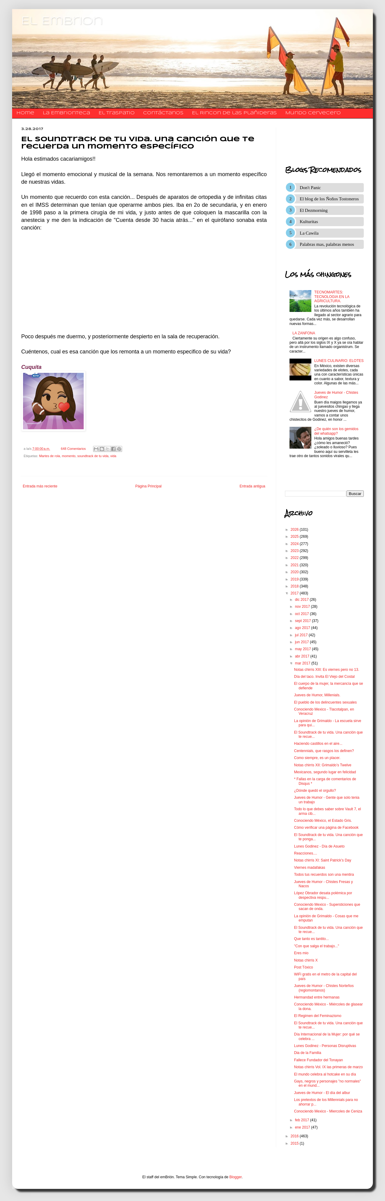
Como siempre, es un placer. (317, 758)
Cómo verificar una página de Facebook (326, 827)
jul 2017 (302, 635)
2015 (295, 1143)
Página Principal (148, 486)
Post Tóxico (303, 967)
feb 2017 (302, 1120)
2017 (295, 593)
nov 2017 (303, 606)
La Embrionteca (66, 113)
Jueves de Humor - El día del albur (322, 1093)
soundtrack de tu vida (93, 456)
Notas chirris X (306, 960)
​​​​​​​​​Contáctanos (163, 113)
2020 (295, 572)
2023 (295, 551)
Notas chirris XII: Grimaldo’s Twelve (322, 765)
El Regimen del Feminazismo (317, 1016)
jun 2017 (302, 642)
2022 (295, 558)
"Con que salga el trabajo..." (316, 946)
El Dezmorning (314, 210)
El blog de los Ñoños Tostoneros (329, 198)
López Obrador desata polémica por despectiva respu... (323, 895)
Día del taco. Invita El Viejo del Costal (324, 676)
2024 (295, 544)
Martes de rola (49, 456)
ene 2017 (303, 1127)
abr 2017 (302, 656)
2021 (295, 565)
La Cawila (309, 233)
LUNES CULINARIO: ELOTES (339, 361)
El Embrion (62, 21)
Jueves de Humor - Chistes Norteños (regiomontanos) (324, 988)
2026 (295, 529)
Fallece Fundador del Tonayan (318, 1060)
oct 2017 (302, 614)
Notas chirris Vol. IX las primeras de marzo (328, 1067)
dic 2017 (302, 599)
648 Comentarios (73, 448)
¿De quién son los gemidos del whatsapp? (336, 431)
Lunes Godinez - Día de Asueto (319, 846)
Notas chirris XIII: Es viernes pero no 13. (326, 669)
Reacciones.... (305, 853)
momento (68, 456)
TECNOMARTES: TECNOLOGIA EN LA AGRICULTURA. (331, 296)
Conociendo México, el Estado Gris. (323, 820)
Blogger (235, 1177)
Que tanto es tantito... (311, 939)
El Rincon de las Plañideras (234, 113)
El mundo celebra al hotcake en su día (325, 1074)
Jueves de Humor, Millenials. (317, 695)
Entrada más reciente (40, 486)
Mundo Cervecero (313, 113)
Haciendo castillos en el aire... (318, 743)
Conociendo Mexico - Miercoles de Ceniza (328, 1111)
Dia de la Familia (307, 1053)
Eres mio (301, 953)
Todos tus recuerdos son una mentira (324, 874)
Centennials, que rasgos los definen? (324, 751)
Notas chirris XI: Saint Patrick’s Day (322, 860)
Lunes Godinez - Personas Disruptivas (325, 1046)
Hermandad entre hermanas (317, 997)
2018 (295, 586)
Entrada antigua (252, 486)
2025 (295, 536)
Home (25, 113)
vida (113, 456)
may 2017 (303, 649)
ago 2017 (303, 628)
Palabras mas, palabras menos (327, 244)
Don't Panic (310, 187)
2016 (295, 1136)
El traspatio (117, 113)
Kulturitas (309, 221)
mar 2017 (303, 663)
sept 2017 (303, 621)
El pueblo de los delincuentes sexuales (325, 702)
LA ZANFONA (304, 333)
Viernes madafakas (309, 867)
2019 (295, 579)
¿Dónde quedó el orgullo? (315, 790)
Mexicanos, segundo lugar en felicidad (325, 772)
